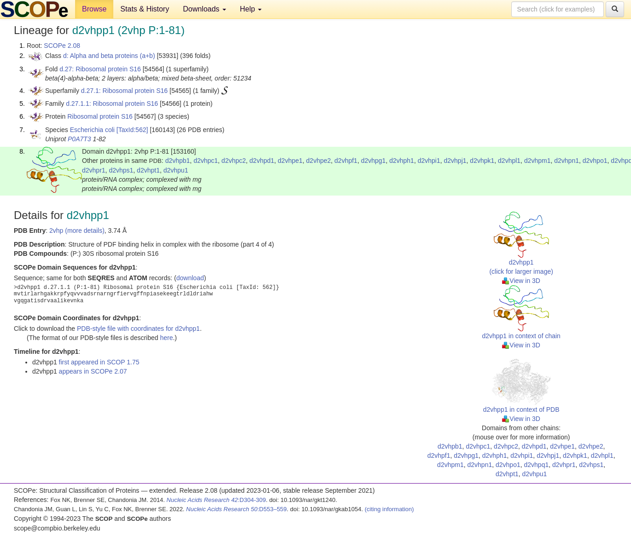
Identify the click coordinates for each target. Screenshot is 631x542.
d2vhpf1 (345, 160)
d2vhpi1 (429, 160)
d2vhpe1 (290, 160)
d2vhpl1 (509, 160)
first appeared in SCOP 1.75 (99, 362)
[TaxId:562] (132, 129)
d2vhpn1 (566, 160)
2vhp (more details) (77, 230)
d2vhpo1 (595, 160)
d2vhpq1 (536, 464)
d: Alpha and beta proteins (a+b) (109, 55)
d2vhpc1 (205, 160)
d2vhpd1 (262, 160)
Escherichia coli (92, 129)
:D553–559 (236, 509)
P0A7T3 (79, 139)
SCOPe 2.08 (62, 45)
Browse (94, 9)
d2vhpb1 (177, 160)
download (190, 278)
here (166, 337)
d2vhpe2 (318, 160)
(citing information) (389, 509)
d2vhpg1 (373, 160)
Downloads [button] (204, 9)
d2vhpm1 (537, 160)
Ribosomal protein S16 (100, 116)
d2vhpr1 (93, 170)
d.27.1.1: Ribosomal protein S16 (112, 103)
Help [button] (251, 9)
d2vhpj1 (455, 160)
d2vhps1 (121, 170)
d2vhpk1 (482, 160)
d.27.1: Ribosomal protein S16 (124, 90)
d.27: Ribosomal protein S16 (100, 69)
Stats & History (144, 9)
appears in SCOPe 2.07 (93, 371)
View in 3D (521, 280)
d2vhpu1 (176, 170)
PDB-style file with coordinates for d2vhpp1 (138, 328)
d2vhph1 (401, 160)
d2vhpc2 (234, 160)
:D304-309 (216, 499)
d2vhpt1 (148, 170)
